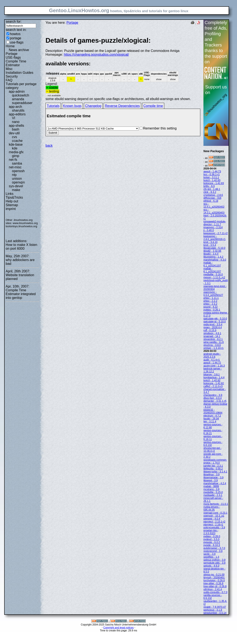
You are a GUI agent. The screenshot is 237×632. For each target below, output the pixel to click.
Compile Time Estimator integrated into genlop (21, 294)
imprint (11, 209)
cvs (14, 137)
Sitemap (12, 205)
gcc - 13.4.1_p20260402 (213, 205)
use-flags (16, 42)
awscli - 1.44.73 (212, 171)
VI (13, 118)
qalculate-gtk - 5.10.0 (215, 318)
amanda (18, 99)
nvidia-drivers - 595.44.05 (211, 508)
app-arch (15, 106)
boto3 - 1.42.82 (211, 380)
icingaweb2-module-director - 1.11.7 (214, 223)
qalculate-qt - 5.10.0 (214, 321)
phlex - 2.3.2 (210, 303)
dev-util (14, 133)
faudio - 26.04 (211, 418)
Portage (11, 53)
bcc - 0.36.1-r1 (211, 174)
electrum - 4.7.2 (212, 415)
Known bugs (72, 106)
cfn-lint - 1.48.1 (211, 189)
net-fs (13, 159)
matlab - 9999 (211, 486)
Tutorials (53, 106)
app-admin (17, 91)
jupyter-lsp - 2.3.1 (213, 465)
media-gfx (16, 152)
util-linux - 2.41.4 (212, 589)
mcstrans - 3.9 (211, 489)
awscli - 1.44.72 (212, 362)
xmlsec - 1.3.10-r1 (213, 348)
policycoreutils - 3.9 (214, 527)
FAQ (9, 80)
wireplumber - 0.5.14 (214, 612)
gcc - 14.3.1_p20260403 (213, 211)
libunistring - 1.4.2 (213, 256)
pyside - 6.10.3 (211, 545)
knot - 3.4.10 (210, 242)
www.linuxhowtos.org (25, 223)
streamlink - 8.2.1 (213, 339)
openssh (18, 171)
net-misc (15, 167)
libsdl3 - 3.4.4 (210, 253)
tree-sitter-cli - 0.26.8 (215, 586)
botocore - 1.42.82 (213, 383)
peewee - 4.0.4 (211, 518)
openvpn (18, 182)
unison (17, 178)
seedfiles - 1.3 (211, 556)
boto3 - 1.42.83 (211, 180)
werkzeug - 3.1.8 (212, 609)
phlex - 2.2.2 (210, 301)
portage (15, 38)
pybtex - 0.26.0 (211, 536)
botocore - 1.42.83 (213, 183)
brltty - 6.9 (209, 186)
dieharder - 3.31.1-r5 (214, 401)
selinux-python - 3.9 (214, 559)
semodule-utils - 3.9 (214, 562)
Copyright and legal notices (118, 627)
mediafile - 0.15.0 (213, 492)
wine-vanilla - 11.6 (213, 342)
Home (10, 46)
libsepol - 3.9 (210, 480)
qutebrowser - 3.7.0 (214, 548)
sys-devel (16, 186)
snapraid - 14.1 (211, 336)
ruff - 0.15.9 (209, 330)
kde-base (16, 144)
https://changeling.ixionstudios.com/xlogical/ (96, 54)
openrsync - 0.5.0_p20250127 (213, 294)
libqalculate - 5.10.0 (214, 248)
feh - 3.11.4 (209, 421)
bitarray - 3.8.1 (211, 374)
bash (15, 129)
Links (9, 193)
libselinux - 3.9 (211, 474)
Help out (12, 201)
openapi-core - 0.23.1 (215, 512)
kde (14, 148)
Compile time (153, 106)
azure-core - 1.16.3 (214, 365)
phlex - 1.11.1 (211, 298)
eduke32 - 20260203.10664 (212, 411)
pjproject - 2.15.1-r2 (214, 521)
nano (16, 122)
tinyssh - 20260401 (214, 577)
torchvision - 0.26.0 (214, 580)
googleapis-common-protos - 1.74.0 (215, 461)
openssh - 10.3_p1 (213, 515)
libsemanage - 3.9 (213, 477)
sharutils (18, 110)
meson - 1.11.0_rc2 (214, 277)
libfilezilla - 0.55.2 (213, 468)
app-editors (17, 114)
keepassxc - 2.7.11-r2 (215, 233)
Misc (9, 69)
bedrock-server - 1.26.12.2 (212, 370)
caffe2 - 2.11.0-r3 (213, 386)
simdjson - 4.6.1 (212, 333)
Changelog (93, 106)
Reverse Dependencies (122, 106)
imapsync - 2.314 (213, 227)
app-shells (16, 125)
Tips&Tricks (14, 197)
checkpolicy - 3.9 (212, 395)
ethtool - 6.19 (210, 200)
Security (12, 76)
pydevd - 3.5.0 (211, 539)
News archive (19, 50)
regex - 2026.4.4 (212, 327)
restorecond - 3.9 (213, 551)
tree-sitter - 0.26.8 (213, 583)
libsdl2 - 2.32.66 (212, 250)
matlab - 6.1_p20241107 (212, 264)
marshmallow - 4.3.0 (214, 259)
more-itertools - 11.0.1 (215, 504)
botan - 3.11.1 (211, 177)
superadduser (22, 103)
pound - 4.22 (210, 306)
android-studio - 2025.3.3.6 (212, 355)
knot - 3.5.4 (209, 245)
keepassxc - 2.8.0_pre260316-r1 (214, 238)
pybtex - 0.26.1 (211, 309)
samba (17, 163)
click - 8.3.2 (209, 192)
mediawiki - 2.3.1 (212, 495)
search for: (14, 21)
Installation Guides (19, 72)
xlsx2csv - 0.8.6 (212, 345)
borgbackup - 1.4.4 (213, 377)
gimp (15, 156)
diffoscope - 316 (212, 198)
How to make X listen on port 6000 (21, 246)
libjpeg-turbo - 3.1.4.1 (215, 471)
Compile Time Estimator (16, 63)
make (16, 190)
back (49, 145)
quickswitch (20, 95)
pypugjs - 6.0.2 (211, 542)
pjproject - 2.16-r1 (213, 524)
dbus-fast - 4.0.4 (212, 398)
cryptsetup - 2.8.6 (213, 195)
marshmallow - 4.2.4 (214, 483)
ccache (17, 140)
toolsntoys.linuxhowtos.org (21, 226)
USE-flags (13, 57)
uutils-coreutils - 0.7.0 (215, 592)
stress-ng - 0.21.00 (213, 574)
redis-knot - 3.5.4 (212, 324)
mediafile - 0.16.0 (213, 274)
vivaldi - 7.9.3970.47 (214, 607)
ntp (14, 175)
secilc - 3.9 (209, 554)
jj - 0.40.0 (208, 230)
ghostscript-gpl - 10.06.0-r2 (212, 450)
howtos (15, 34)
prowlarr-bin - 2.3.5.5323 (210, 532)
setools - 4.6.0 (211, 565)
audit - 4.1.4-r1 (211, 359)
